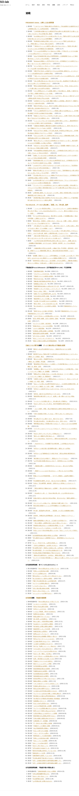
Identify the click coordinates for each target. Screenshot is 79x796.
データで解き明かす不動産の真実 (54, 345)
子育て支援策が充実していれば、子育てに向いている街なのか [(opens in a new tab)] (53, 414)
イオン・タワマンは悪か (41, 733)
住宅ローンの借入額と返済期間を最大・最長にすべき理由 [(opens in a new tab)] (52, 448)
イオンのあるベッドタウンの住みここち (45, 683)
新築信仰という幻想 (39, 753)
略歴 (33, 5)
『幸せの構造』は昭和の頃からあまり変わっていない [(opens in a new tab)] (50, 523)
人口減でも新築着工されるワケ (43, 644)
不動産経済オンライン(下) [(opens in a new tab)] (36, 313)
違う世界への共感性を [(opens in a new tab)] (40, 619)
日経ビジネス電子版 (32, 345)
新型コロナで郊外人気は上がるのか (44, 711)
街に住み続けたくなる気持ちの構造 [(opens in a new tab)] (45, 306)
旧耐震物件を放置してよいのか (42, 755)
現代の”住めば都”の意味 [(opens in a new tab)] (40, 606)
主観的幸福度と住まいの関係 (47, 771)
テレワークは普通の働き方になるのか (45, 708)
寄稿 (48, 5)
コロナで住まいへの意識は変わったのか (46, 316)
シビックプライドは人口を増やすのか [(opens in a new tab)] (45, 651)
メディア (65, 5)
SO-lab (4, 1)
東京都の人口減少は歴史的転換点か (44, 696)
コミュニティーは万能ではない (42, 593)
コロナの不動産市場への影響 (42, 706)
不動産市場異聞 (41, 598)
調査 (43, 5)
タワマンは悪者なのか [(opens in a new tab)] (40, 573)
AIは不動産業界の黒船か (41, 728)
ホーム (27, 5)
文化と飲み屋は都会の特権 (41, 588)
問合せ (72, 5)
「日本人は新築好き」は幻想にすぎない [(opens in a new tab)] (45, 545)
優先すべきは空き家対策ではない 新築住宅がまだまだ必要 (52, 349)
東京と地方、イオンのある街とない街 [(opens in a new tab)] (45, 304)
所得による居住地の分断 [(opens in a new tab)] (41, 571)
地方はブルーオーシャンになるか (43, 639)
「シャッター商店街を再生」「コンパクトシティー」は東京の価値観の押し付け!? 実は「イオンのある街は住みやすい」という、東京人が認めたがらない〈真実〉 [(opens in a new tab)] (53, 211)
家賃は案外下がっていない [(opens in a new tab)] (41, 616)
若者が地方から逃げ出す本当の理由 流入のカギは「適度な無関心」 (54, 498)
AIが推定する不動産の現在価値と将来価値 (46, 698)
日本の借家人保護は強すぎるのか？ (44, 718)
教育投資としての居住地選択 (42, 736)
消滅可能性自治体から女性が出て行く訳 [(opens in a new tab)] (46, 286)
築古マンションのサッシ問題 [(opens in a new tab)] (42, 664)
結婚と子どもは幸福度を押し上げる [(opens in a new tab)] (45, 294)
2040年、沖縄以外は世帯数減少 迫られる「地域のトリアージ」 (53, 515)
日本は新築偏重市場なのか (41, 774)
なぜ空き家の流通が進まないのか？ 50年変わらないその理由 (53, 461)
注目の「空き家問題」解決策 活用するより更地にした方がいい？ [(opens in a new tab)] (54, 483)
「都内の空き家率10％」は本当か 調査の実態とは (49, 555)
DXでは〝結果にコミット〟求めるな (44, 646)
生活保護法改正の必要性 (41, 674)
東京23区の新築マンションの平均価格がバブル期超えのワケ (52, 505)
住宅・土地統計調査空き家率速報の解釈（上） (47, 763)
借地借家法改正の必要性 (41, 676)
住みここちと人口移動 (40, 741)
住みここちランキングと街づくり (43, 338)
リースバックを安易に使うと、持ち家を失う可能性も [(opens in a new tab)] (50, 401)
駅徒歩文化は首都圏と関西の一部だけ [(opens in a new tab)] (45, 636)
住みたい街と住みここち (40, 746)
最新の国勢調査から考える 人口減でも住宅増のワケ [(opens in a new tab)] (50, 520)
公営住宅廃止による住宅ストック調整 (45, 713)
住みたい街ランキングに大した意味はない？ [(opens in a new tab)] (48, 433)
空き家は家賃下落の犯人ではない (43, 758)
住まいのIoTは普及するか (41, 703)
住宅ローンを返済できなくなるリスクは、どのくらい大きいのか (54, 389)
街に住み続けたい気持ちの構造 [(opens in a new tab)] (42, 578)
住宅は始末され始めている (41, 748)
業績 (38, 5)
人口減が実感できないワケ (41, 641)
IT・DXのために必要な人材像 (42, 723)
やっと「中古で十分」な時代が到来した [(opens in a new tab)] (45, 543)
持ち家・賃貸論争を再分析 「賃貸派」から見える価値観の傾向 (53, 510)
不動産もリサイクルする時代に (43, 661)
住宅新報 (28, 598)
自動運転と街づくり (39, 701)
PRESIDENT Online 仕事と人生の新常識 (40, 22)
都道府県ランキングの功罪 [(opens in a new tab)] (41, 629)
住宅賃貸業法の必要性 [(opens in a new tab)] (40, 666)
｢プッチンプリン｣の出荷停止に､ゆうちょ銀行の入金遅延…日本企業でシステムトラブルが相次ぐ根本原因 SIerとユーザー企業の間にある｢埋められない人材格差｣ (53, 188)
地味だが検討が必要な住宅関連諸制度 (45, 341)
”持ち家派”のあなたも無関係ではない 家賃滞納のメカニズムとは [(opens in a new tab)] (53, 538)
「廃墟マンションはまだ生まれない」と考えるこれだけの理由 (53, 471)
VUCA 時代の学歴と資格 (41, 296)
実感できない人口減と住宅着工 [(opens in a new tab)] (43, 311)
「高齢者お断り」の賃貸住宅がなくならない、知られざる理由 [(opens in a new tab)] (53, 466)
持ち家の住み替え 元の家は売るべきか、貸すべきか (50, 421)
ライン (75, 306)
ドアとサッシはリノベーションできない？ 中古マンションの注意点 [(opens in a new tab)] (55, 428)
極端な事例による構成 (40, 681)
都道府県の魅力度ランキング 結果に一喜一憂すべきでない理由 (54, 396)
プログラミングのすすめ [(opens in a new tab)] (41, 274)
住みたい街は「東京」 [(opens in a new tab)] (41, 291)
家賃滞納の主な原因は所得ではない (44, 716)
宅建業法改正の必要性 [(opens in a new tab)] (40, 671)
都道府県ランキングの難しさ (43, 299)
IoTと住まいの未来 (39, 336)
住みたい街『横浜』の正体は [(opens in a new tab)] (42, 654)
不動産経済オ (67, 306)
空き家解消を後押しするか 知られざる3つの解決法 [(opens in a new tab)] (49, 481)
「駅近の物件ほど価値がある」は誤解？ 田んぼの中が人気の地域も (54, 488)
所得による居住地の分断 (41, 738)
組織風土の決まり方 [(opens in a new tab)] (40, 284)
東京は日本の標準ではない (41, 688)
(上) (76, 311)
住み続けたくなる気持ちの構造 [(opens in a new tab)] (43, 624)
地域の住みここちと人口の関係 (42, 326)
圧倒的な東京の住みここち (41, 686)
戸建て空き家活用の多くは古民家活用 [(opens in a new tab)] (44, 581)
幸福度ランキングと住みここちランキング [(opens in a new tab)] (47, 289)
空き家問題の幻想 (38, 779)
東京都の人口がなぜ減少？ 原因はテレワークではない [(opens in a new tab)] (51, 458)
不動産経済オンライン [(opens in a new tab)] (68, 311)
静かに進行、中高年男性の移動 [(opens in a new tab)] (43, 621)
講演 (58, 5)
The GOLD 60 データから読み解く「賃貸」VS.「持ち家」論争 (47, 205)
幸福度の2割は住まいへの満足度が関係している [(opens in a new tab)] (48, 525)
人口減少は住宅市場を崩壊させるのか (45, 691)
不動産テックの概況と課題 (41, 726)
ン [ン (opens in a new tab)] (72, 306)
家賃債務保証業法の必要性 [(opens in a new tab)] (41, 669)
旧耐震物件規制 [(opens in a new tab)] (39, 271)
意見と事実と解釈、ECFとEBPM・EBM (45, 318)
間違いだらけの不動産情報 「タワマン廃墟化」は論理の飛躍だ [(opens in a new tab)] (53, 476)
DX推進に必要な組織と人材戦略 (43, 331)
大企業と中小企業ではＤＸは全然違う (45, 301)
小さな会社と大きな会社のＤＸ (43, 649)
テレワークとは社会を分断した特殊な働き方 (47, 693)
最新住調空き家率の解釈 (40, 333)
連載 (53, 5)
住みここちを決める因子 (40, 743)
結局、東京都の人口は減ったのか (43, 659)
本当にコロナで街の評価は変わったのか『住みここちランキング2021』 (55, 530)
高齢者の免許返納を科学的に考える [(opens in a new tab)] (45, 281)
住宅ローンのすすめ (39, 609)
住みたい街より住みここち (41, 591)
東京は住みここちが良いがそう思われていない (47, 576)
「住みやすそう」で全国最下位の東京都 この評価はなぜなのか (54, 443)
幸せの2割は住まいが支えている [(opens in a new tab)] (48, 568)
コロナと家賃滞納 (38, 328)
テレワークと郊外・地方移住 (42, 323)
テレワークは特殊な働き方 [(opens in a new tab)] (41, 583)
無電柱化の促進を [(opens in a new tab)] (39, 614)
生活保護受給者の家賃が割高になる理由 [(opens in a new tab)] (45, 535)
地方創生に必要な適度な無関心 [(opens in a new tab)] (43, 626)
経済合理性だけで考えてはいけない (44, 678)
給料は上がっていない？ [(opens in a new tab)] (41, 634)
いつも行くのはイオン (40, 586)
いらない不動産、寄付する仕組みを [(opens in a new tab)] (44, 611)
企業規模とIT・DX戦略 (40, 721)
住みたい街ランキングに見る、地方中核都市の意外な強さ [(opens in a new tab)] (52, 404)
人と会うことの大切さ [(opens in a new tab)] (40, 604)
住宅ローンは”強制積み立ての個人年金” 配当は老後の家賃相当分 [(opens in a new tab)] (54, 453)
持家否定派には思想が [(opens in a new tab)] (40, 631)
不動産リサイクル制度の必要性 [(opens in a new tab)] (43, 276)
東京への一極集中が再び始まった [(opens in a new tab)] (44, 436)
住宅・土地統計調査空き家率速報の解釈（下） (47, 760)
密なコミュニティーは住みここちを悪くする (47, 528)
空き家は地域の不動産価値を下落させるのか (46, 553)
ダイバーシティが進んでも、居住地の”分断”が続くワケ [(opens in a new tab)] (50, 503)
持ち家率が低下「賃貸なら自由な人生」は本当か (48, 548)
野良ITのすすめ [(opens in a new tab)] (38, 279)
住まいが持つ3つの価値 (40, 731)
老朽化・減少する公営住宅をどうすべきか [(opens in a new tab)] (47, 394)
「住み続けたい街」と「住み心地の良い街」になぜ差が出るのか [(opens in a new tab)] (53, 493)
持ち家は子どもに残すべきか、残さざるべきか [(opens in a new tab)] (48, 419)
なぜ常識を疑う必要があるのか (42, 781)
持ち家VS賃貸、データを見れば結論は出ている (47, 550)
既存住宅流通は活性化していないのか (44, 751)
